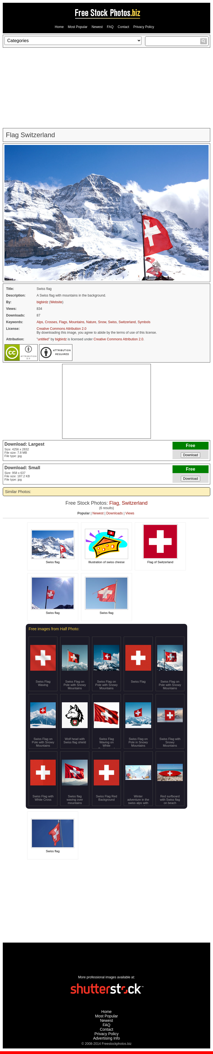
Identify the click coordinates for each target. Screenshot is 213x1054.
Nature (91, 322)
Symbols (144, 322)
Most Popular (78, 27)
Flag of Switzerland (160, 562)
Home (59, 27)
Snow (102, 322)
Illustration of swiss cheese (106, 562)
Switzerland (127, 322)
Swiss (112, 322)
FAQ (110, 27)
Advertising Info (106, 1038)
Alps (40, 322)
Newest (97, 27)
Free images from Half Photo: (54, 629)
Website (56, 302)
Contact (123, 27)
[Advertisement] (106, 88)
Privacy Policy (143, 27)
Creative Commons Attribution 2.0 (61, 329)
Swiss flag (53, 562)
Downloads (114, 513)
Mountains (76, 322)
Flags (63, 322)
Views (129, 513)
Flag (114, 503)
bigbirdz (42, 302)
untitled (43, 339)
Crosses (51, 322)
